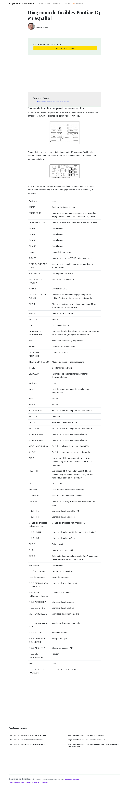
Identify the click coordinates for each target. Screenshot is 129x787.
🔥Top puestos (78, 3)
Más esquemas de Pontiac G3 (65, 48)
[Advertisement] (64, 73)
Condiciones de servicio (16, 782)
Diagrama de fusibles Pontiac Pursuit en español (28, 735)
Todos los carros (44, 3)
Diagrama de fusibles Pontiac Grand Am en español (86, 740)
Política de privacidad (33, 782)
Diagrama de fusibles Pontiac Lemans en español (86, 735)
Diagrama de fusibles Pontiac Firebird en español (28, 744)
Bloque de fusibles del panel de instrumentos (53, 102)
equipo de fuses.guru (72, 779)
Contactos (66, 3)
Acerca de (56, 3)
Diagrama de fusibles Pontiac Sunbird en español (28, 740)
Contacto (45, 782)
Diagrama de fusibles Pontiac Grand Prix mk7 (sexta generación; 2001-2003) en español (93, 745)
